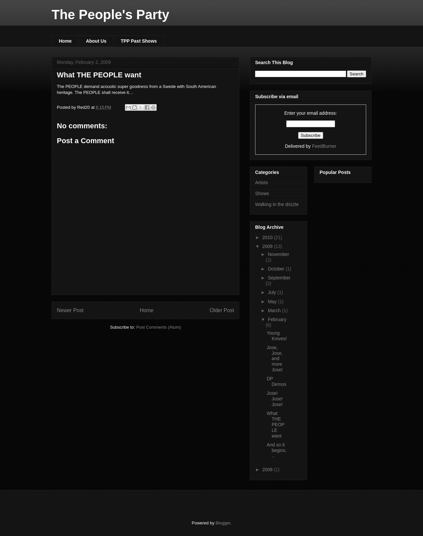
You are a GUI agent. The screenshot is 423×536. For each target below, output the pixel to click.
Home (65, 41)
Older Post (222, 310)
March (275, 310)
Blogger (222, 522)
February (277, 319)
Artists (261, 182)
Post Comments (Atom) (158, 327)
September (279, 277)
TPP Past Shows (139, 41)
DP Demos (276, 381)
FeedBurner (324, 146)
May (273, 301)
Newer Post (70, 310)
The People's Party (110, 14)
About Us (96, 41)
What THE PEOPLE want (99, 75)
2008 (268, 469)
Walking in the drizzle (277, 204)
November (278, 254)
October (277, 268)
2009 (268, 246)
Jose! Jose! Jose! (275, 399)
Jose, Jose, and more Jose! (275, 358)
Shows (262, 193)
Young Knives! (277, 335)
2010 (268, 237)
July (272, 292)
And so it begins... (277, 450)
